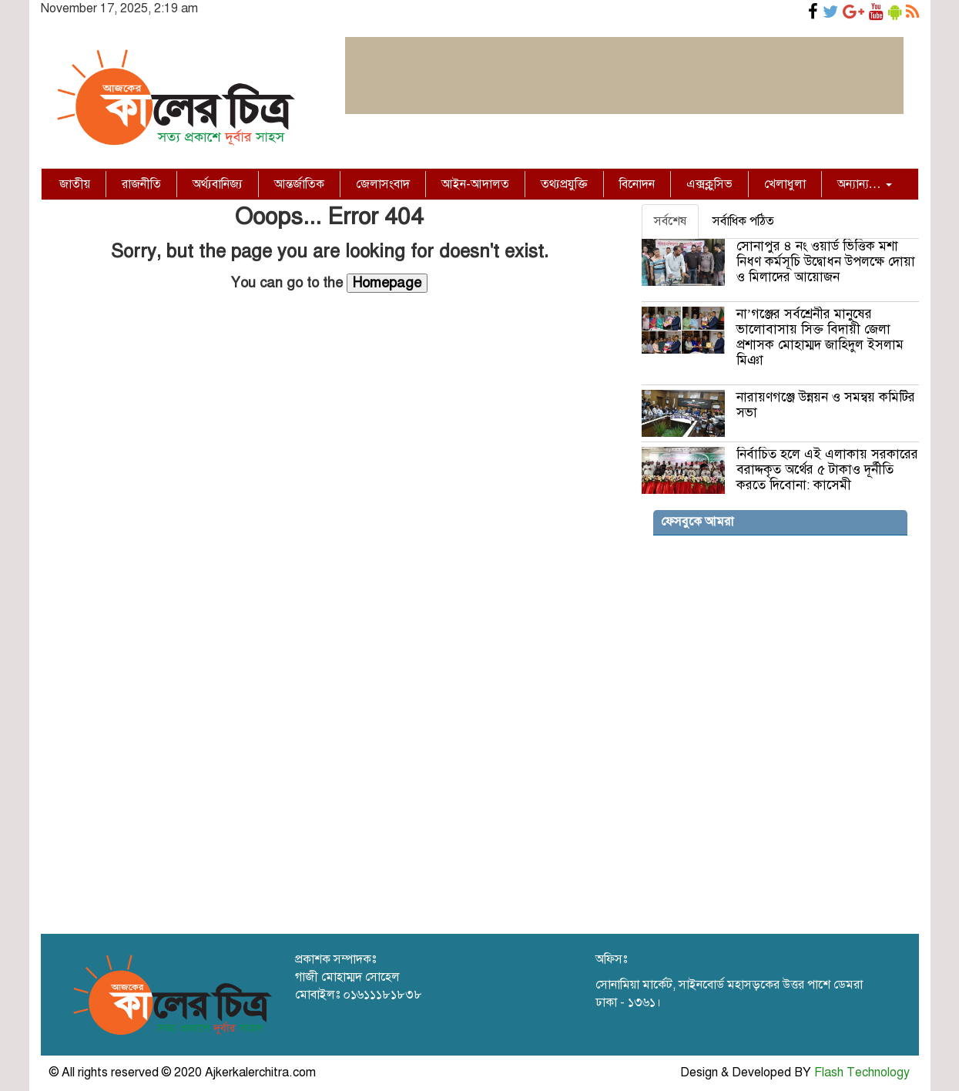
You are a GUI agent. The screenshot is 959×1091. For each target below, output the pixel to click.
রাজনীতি (141, 184)
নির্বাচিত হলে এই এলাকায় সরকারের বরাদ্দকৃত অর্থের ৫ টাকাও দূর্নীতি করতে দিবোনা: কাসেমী (827, 469)
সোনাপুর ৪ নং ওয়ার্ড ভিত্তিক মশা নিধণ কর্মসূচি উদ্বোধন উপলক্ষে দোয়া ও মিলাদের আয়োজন (825, 261)
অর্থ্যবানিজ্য (218, 184)
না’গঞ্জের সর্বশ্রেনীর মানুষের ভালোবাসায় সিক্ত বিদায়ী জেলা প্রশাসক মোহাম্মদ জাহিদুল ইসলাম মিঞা (820, 337)
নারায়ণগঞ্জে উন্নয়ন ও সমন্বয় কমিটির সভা (825, 405)
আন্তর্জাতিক (299, 184)
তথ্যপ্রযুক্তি (564, 184)
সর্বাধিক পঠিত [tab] (743, 221)
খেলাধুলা (785, 184)
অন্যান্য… (864, 184)
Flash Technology (862, 1072)
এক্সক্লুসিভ (709, 184)
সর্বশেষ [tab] (670, 221)
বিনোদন (637, 184)
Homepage (387, 282)
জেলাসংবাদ (383, 184)
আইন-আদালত (475, 184)
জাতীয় (74, 184)
